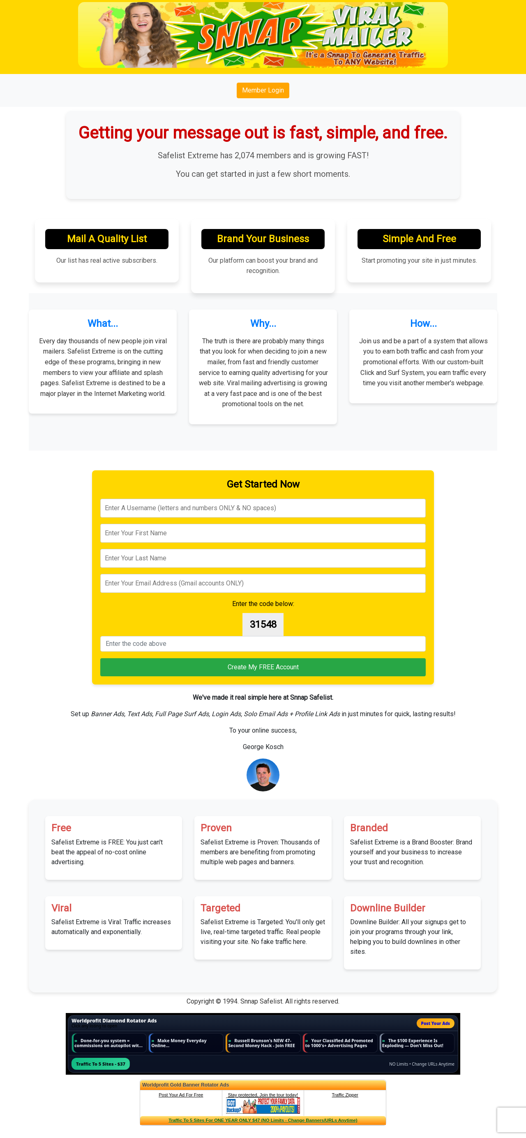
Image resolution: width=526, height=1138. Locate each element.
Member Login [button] (263, 90)
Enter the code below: (263, 604)
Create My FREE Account (263, 667)
